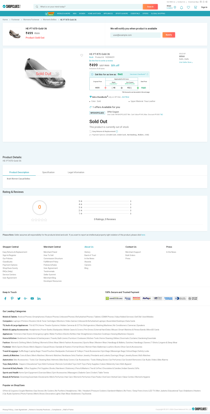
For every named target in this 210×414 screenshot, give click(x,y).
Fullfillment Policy (51, 262)
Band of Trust (90, 255)
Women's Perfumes (82, 377)
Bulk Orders (130, 255)
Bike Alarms (163, 360)
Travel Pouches (48, 351)
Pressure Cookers (98, 391)
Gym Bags (105, 351)
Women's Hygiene (142, 377)
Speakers (141, 325)
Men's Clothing (33, 342)
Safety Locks (143, 351)
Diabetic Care (84, 373)
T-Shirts (154, 342)
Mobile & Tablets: (10, 317)
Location (170, 8)
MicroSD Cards (153, 330)
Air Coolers (49, 391)
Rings (121, 355)
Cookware (82, 338)
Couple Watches (26, 391)
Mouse (114, 330)
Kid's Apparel (126, 364)
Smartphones (38, 317)
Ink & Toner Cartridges (46, 321)
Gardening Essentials (147, 338)
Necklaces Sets (68, 355)
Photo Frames (27, 394)
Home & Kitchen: (10, 338)
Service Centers (9, 275)
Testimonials (49, 271)
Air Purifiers (60, 391)
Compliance (56, 410)
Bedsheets (22, 338)
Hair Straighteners (85, 334)
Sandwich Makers (115, 391)
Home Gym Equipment (28, 373)
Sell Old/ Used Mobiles (144, 317)
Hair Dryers (27, 334)
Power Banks (46, 330)
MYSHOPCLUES (97, 113)
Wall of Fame (68, 410)
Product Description (19, 172)
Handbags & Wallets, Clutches (120, 342)
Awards (88, 262)
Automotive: (8, 360)
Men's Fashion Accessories (71, 342)
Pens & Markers (82, 368)
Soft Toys (81, 364)
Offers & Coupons (10, 391)
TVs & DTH (33, 325)
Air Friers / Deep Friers (133, 391)
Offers (145, 14)
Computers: (8, 321)
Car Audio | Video (149, 360)
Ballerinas (102, 347)
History (87, 252)
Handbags (138, 342)
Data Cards (130, 321)
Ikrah (91, 57)
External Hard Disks (102, 330)
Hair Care (69, 377)
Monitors (61, 321)
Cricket (94, 373)
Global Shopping (158, 14)
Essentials (135, 14)
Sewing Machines (118, 334)
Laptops (16, 321)
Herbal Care (116, 377)
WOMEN (82, 14)
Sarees (147, 342)
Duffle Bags (24, 351)
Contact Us (181, 2)
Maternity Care (113, 364)
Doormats (124, 338)
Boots (117, 347)
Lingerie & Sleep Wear (168, 342)
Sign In (204, 7)
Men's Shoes (39, 394)
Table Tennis (103, 373)
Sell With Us (171, 2)
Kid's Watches (144, 355)
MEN (74, 14)
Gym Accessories (59, 373)
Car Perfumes (115, 360)
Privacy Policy (8, 410)
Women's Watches (53, 355)
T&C (161, 114)
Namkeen (60, 368)
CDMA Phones (108, 317)
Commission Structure (53, 258)
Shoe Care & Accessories (131, 347)
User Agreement (10, 278)
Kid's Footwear (48, 364)
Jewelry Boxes (131, 355)
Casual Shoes (49, 347)
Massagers (72, 373)
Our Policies (8, 258)
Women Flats (90, 347)
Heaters (197, 391)
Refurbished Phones (84, 317)
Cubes (103, 364)
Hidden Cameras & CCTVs (71, 325)
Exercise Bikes (45, 373)
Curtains (133, 338)
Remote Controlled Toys (66, 364)
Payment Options (10, 265)
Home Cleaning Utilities (109, 338)
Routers (32, 321)
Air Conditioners (120, 325)
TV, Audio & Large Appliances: (16, 325)
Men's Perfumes (57, 377)
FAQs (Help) (8, 271)
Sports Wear (88, 342)
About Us (89, 247)
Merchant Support (133, 252)
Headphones (34, 330)
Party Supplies (93, 364)
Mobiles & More (63, 14)
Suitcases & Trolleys (74, 351)
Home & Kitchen (94, 14)
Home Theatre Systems (49, 325)
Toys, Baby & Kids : (11, 364)
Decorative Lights (53, 394)
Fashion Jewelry (83, 355)
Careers (88, 265)
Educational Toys (34, 364)
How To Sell (48, 255)
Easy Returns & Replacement (15, 252)
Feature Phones (52, 317)
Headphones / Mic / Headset (78, 391)
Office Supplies (30, 368)
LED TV (152, 391)
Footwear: (7, 347)
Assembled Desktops (116, 321)
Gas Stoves (38, 391)
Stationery (70, 368)
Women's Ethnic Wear (49, 342)
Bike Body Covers (67, 360)
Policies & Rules (50, 265)
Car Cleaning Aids (42, 360)
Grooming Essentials (29, 377)
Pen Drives (88, 330)
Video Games (71, 321)
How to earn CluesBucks (139, 74)
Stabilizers (188, 391)
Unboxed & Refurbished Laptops (91, 321)
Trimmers (17, 334)
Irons (146, 391)
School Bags (131, 351)
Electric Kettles (69, 334)
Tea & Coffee (95, 368)
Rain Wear (66, 394)
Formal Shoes (78, 347)
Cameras (132, 325)
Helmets (55, 360)
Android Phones (24, 317)
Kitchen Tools (93, 338)
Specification (48, 172)
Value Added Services (124, 317)
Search (150, 7)
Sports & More (122, 14)
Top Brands (86, 394)
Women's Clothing (18, 342)
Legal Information (76, 172)
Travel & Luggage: (10, 351)
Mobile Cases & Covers (73, 330)
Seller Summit (50, 275)
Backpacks (58, 330)
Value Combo (128, 377)
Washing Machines (104, 325)
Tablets (97, 317)
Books (52, 368)
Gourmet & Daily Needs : (13, 368)
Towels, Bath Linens (59, 338)
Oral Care (106, 377)
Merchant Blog (50, 278)
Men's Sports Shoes (20, 347)
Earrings (114, 355)
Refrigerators (89, 325)
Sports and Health (10, 373)
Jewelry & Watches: (11, 355)
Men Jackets (161, 391)
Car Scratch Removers (131, 360)
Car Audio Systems (11, 394)
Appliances (108, 14)
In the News (89, 258)
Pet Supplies (43, 368)
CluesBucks (7, 262)
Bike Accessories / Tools (24, 360)
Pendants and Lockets (100, 355)
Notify (169, 35)
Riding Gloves (102, 360)
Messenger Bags (118, 351)
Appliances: (8, 334)
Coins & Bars (25, 355)
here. (143, 235)
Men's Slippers (36, 347)
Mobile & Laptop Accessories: (16, 330)
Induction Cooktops (102, 334)
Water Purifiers (56, 334)
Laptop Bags (35, 351)
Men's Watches (38, 355)
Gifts (137, 368)
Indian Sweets (128, 368)
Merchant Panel (50, 252)
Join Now (125, 97)
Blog (86, 268)
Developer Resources (53, 281)
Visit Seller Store (185, 62)
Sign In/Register (9, 255)
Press (127, 258)
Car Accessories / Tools (85, 360)
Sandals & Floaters (63, 347)
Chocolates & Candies (112, 368)
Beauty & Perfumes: (11, 377)
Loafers (110, 347)
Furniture (72, 338)
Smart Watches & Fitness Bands (132, 330)
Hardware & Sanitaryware (39, 338)
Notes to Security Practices (39, 410)
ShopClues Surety (10, 268)
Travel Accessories (92, 351)
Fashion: (6, 342)
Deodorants (44, 377)
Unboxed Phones (67, 317)
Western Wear (101, 342)
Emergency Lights (40, 334)
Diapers (22, 364)
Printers (24, 321)
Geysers (130, 334)
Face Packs (96, 377)
